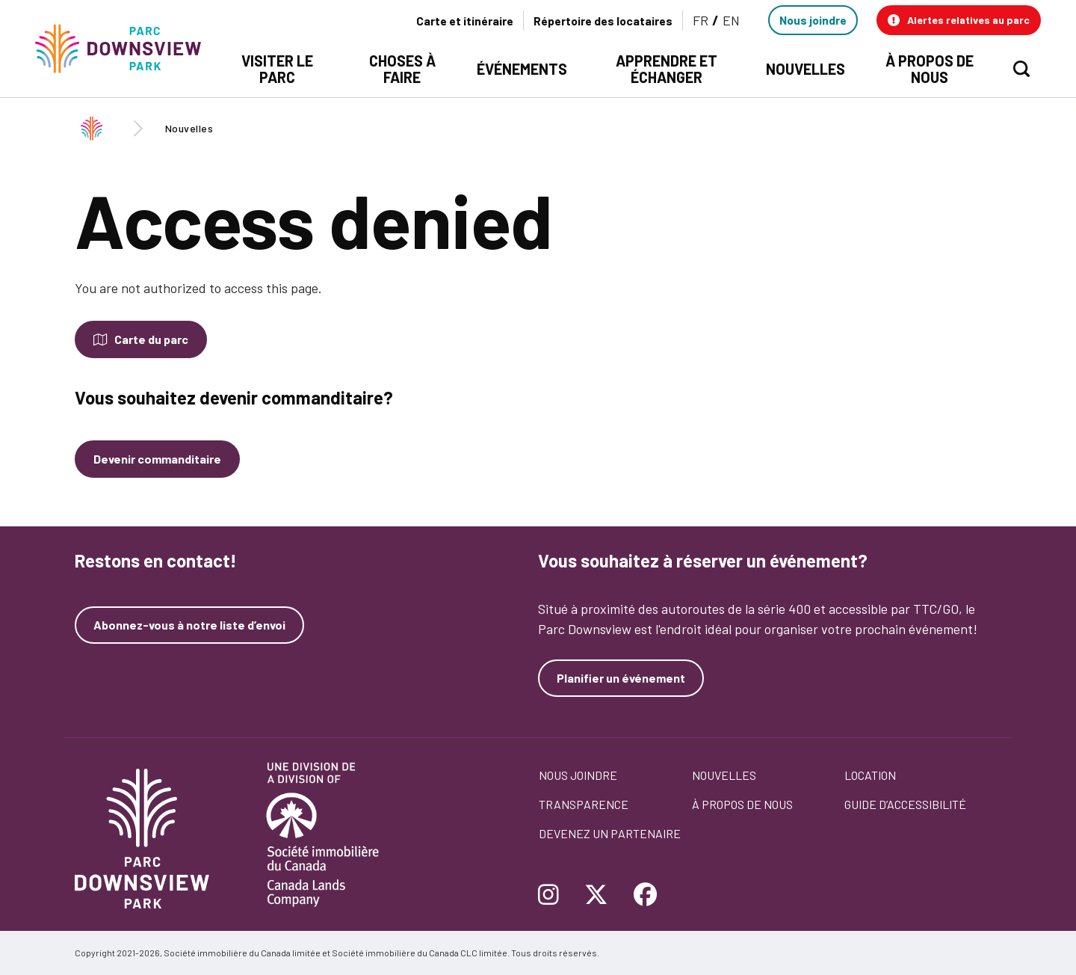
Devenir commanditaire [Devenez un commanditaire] (157, 459)
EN (731, 20)
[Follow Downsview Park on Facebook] (645, 896)
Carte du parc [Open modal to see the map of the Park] (151, 339)
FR (700, 20)
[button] (958, 20)
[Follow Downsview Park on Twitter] (596, 896)
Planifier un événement (621, 678)
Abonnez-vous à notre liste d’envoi (189, 625)
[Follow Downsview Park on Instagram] (554, 896)
